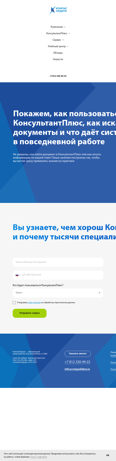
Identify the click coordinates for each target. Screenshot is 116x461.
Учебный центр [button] (57, 46)
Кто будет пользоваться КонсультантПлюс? (38, 285)
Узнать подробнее (38, 457)
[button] (77, 354)
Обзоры (58, 53)
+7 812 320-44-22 (77, 362)
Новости (58, 59)
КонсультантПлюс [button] (57, 33)
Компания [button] (57, 27)
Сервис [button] (57, 40)
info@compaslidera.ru (77, 369)
